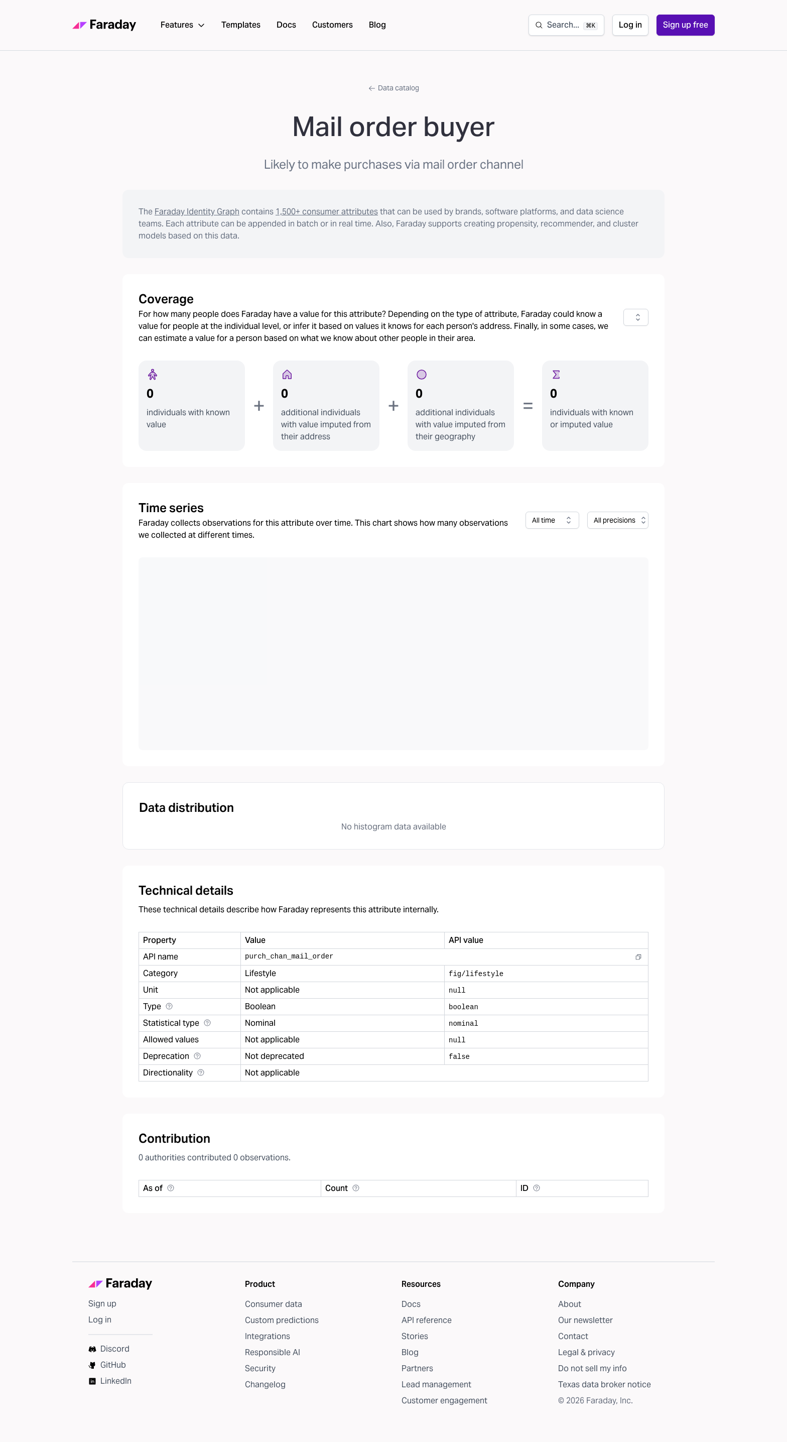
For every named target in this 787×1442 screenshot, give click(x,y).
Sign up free (685, 26)
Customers (332, 26)
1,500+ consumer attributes (327, 214)
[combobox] (635, 320)
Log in (630, 26)
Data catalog (393, 90)
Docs (286, 26)
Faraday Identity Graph (197, 214)
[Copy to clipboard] (638, 960)
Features (183, 26)
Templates (240, 26)
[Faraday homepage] (104, 27)
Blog (377, 26)
